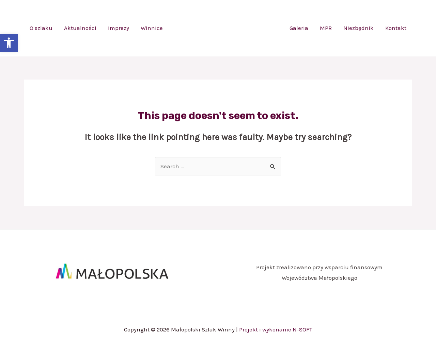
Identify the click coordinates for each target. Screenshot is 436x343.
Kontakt (395, 27)
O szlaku (41, 27)
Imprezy (118, 27)
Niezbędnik (358, 27)
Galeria (299, 27)
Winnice (152, 27)
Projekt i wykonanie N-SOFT (275, 329)
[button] (9, 43)
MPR (326, 27)
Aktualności (80, 27)
